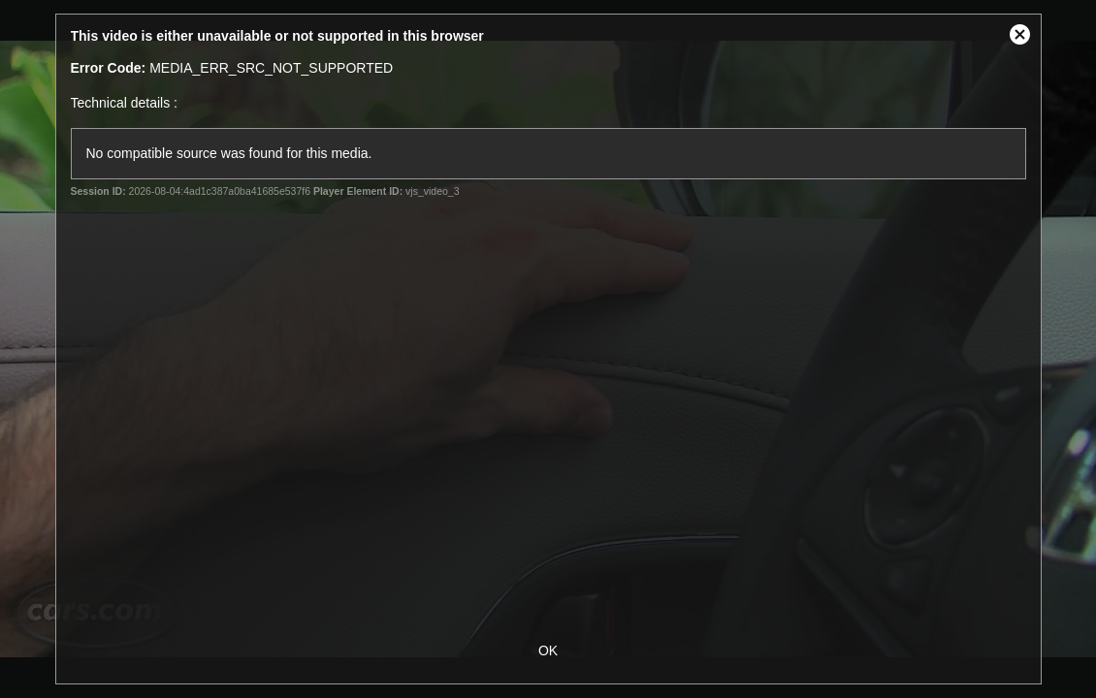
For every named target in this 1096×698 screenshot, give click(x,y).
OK (548, 650)
